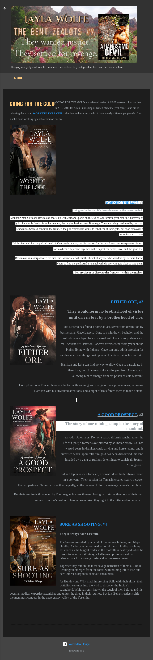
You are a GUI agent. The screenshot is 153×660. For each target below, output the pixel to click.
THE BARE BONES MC (45, 78)
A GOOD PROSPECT (117, 414)
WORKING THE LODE (122, 202)
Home (18, 78)
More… (72, 78)
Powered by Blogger (76, 644)
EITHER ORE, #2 (127, 301)
